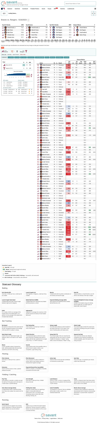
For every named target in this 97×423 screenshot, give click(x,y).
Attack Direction (30, 334)
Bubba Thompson (46, 94)
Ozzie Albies (45, 84)
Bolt (27, 404)
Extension (4, 367)
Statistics (62, 8)
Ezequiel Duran (46, 87)
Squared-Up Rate (78, 334)
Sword (6, 273)
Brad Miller (45, 91)
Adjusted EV (29, 310)
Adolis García (45, 140)
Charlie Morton (83, 27)
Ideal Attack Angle (6, 334)
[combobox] (80, 3)
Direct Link (4, 54)
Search (43, 8)
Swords (28, 345)
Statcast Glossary (11, 284)
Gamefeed (17, 8)
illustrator (9, 8)
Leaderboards (70, 8)
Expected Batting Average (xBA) (58, 300)
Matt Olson (10, 30)
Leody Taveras (45, 70)
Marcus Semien (46, 67)
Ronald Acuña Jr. (11, 27)
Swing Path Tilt (54, 334)
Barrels (52, 292)
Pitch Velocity (5, 358)
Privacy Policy (45, 418)
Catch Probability (54, 387)
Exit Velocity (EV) (6, 292)
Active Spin (53, 358)
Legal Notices (53, 418)
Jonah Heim (45, 135)
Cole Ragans (59, 27)
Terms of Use (37, 418)
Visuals (49, 8)
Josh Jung (44, 137)
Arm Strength (29, 378)
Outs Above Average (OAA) (9, 387)
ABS (56, 8)
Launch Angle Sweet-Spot (8, 300)
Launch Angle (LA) (31, 292)
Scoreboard (25, 8)
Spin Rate (76, 358)
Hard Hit (7, 267)
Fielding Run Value (31, 387)
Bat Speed (4, 325)
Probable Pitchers (34, 8)
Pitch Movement (30, 358)
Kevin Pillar (34, 35)
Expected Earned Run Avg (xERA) (34, 367)
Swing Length (53, 325)
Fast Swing (8, 271)
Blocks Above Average (80, 387)
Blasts (3, 345)
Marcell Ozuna (35, 30)
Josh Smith (45, 72)
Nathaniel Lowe (46, 96)
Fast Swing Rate (30, 325)
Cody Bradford (83, 32)
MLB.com (60, 418)
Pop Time (4, 378)
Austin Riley (34, 37)
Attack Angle (77, 325)
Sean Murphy (45, 79)
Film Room (66, 57)
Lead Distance (53, 378)
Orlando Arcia (10, 35)
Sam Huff (44, 89)
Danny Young (83, 35)
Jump (75, 378)
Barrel (7, 269)
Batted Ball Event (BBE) (32, 300)
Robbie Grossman (46, 65)
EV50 (3, 310)
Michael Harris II (46, 106)
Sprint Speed (5, 404)
